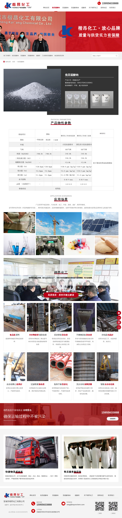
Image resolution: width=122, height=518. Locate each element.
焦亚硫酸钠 (56, 7)
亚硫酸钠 (65, 7)
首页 (13, 61)
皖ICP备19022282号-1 (16, 505)
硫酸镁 (83, 7)
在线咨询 (112, 418)
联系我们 (112, 7)
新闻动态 (104, 7)
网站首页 (46, 7)
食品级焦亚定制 (59, 55)
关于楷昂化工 (93, 7)
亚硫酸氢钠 (75, 7)
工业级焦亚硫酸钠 (47, 55)
